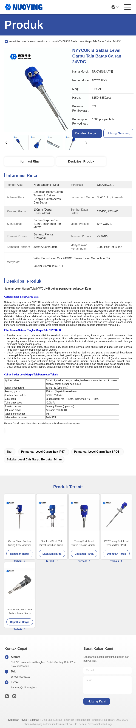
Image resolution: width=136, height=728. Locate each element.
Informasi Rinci (29, 161)
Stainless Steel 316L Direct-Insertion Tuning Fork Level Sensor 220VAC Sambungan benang (51, 543)
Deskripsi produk (81, 161)
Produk (22, 41)
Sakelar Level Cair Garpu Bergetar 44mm (34, 459)
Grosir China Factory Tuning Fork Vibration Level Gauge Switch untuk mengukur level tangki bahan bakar (19, 543)
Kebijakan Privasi (17, 719)
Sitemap (34, 719)
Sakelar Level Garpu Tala (42, 41)
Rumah (12, 41)
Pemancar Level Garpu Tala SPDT (96, 451)
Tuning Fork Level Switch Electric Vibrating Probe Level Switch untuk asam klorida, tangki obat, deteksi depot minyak (84, 543)
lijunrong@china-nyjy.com (25, 687)
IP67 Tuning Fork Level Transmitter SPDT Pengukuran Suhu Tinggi (116, 543)
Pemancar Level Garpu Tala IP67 (43, 451)
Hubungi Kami (97, 701)
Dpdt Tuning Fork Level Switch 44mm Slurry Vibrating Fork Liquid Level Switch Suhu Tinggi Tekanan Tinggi (20, 611)
